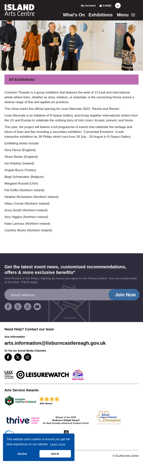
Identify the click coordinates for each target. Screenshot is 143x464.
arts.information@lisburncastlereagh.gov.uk (55, 343)
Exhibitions (101, 14)
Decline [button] (22, 453)
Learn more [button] (57, 444)
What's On (74, 14)
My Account (88, 5)
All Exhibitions (22, 79)
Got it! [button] (55, 453)
